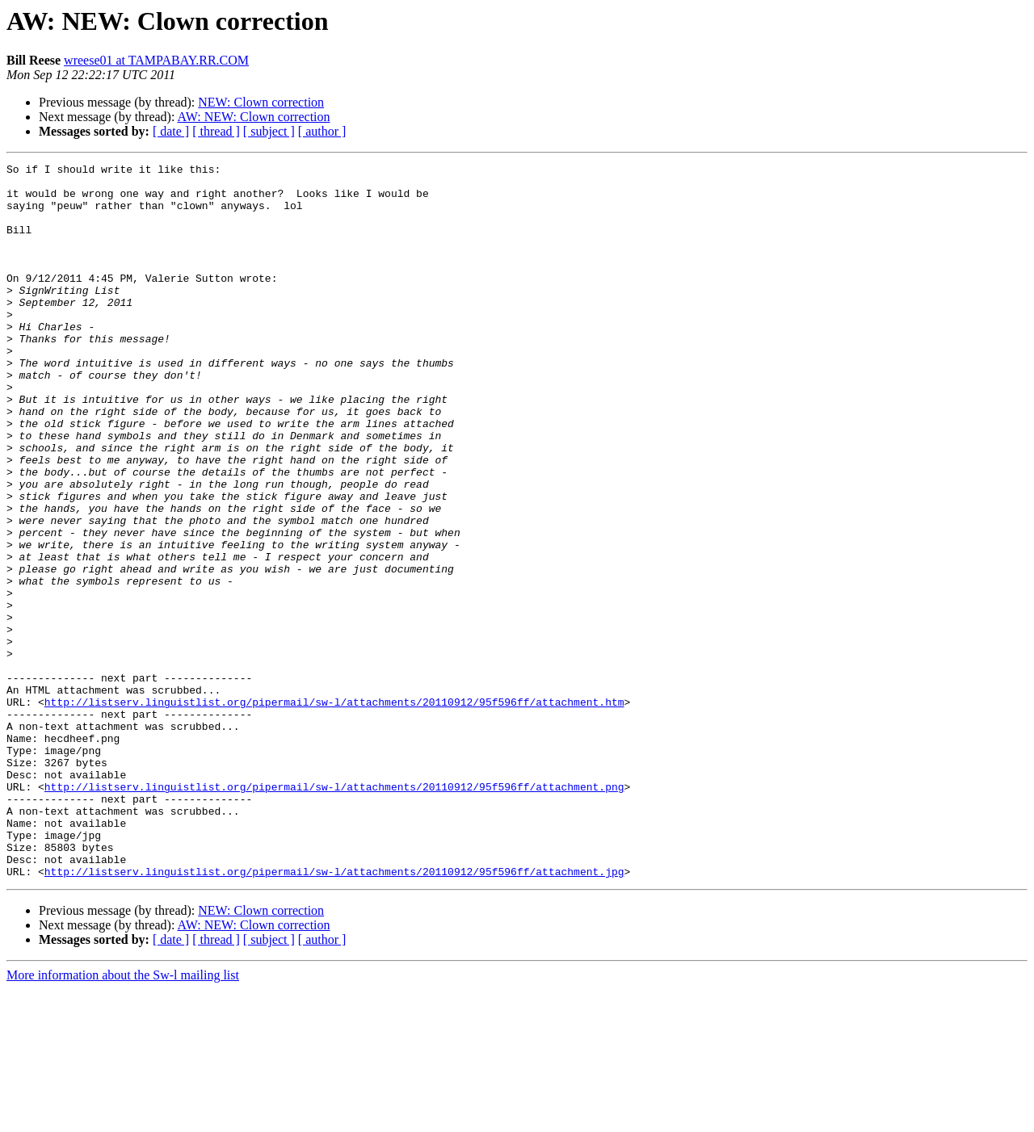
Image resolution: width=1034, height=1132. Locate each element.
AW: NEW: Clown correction (254, 117)
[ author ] (322, 131)
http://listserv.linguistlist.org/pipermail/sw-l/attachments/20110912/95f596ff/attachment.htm (334, 810)
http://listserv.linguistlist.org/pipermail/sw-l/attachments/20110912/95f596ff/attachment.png (334, 912)
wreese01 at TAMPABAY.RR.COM (156, 60)
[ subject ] (269, 131)
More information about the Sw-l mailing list (122, 1118)
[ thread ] (216, 131)
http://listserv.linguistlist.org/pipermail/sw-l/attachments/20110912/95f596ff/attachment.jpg (334, 1014)
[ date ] (171, 131)
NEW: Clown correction (261, 102)
